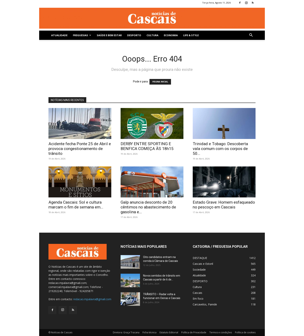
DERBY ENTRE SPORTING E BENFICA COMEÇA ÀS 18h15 (147, 146)
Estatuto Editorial (169, 332)
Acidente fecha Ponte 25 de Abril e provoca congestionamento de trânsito (79, 148)
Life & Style (191, 35)
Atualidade (59, 35)
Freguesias (82, 35)
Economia (171, 35)
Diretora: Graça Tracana (126, 332)
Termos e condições (220, 332)
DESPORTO (134, 35)
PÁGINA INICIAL (160, 82)
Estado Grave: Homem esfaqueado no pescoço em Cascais (224, 204)
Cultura (152, 35)
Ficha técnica (149, 332)
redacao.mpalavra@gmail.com (92, 299)
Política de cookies (245, 332)
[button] (251, 35)
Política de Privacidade (193, 332)
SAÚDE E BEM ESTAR (109, 35)
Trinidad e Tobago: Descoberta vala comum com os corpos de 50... (220, 148)
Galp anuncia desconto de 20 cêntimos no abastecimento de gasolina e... (148, 207)
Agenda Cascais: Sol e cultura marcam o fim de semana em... (75, 204)
